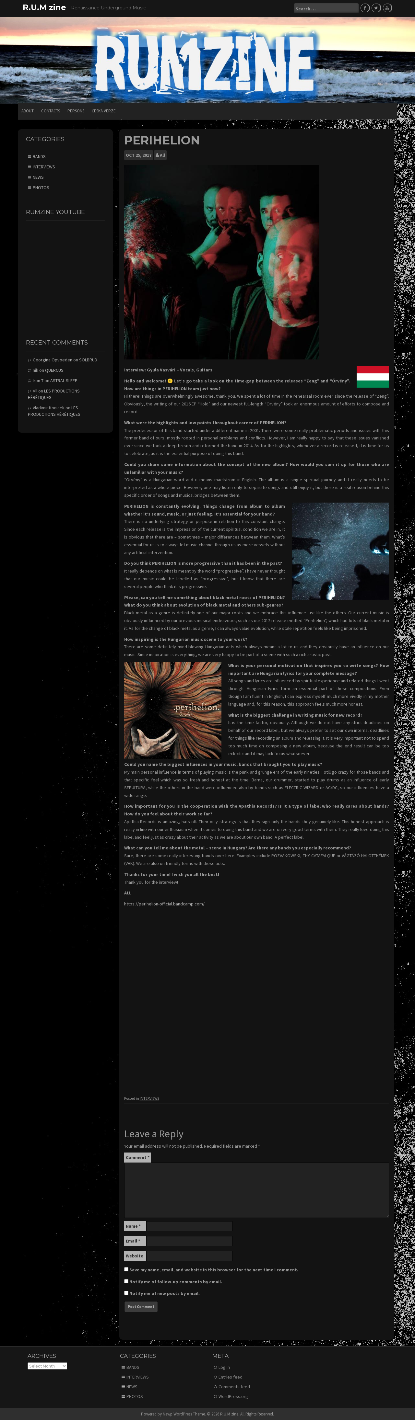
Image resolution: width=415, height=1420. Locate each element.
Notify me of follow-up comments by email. (175, 1281)
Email (133, 1241)
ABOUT (27, 110)
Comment (137, 1157)
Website (134, 1255)
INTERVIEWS (149, 1098)
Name (133, 1226)
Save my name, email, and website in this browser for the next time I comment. (213, 1269)
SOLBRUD (88, 359)
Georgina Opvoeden (52, 359)
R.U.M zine (44, 7)
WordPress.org (233, 1396)
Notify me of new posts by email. (164, 1293)
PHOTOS (41, 187)
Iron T (38, 380)
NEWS (38, 177)
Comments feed (234, 1386)
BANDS (39, 156)
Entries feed (231, 1377)
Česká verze (104, 110)
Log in (224, 1367)
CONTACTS (50, 110)
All (162, 155)
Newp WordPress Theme (184, 1413)
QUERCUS (54, 370)
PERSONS (75, 110)
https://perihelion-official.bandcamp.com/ (164, 903)
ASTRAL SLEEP (63, 380)
